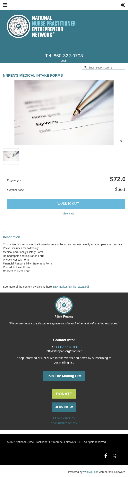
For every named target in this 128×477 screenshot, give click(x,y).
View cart (68, 213)
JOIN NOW (64, 407)
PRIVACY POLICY (64, 418)
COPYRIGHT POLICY (63, 423)
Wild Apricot (90, 471)
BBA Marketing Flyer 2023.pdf (71, 286)
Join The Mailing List (64, 376)
